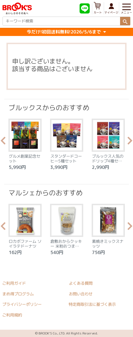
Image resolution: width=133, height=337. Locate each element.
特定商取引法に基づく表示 (92, 304)
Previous (3, 142)
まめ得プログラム (18, 294)
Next (130, 142)
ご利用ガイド (14, 283)
